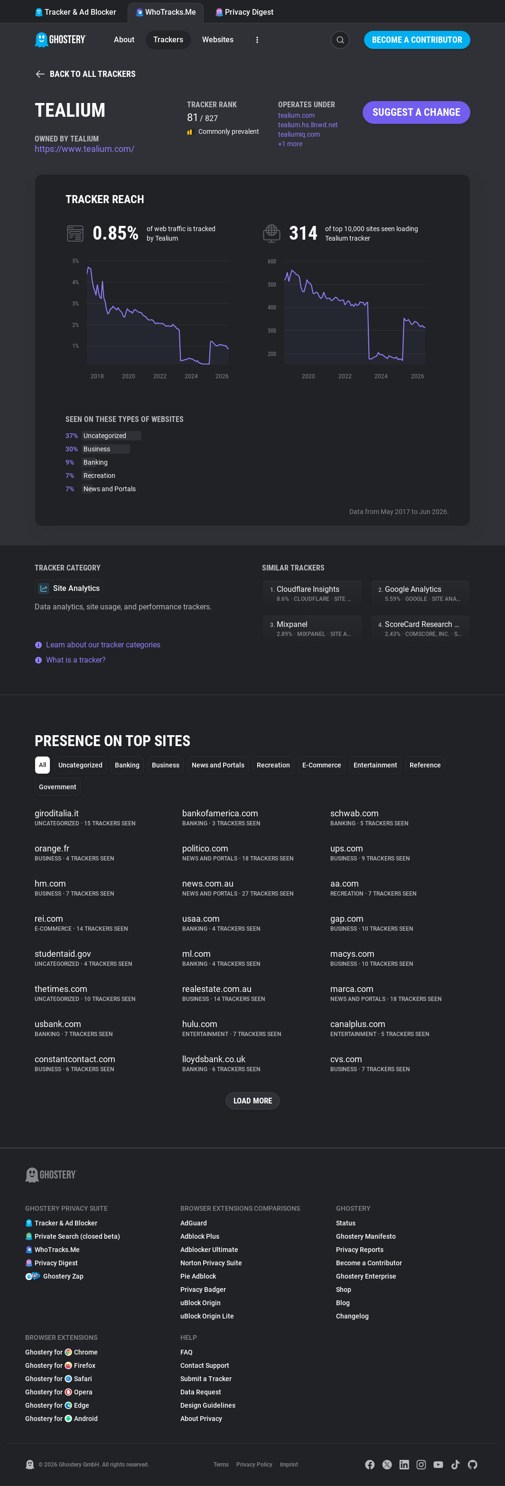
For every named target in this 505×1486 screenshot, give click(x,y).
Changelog (352, 1316)
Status (345, 1223)
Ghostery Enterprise (366, 1276)
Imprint (289, 1465)
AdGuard (193, 1223)
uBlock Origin (200, 1303)
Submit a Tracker (206, 1379)
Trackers (168, 39)
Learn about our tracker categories (97, 644)
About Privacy (201, 1419)
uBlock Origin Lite (207, 1316)
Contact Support (204, 1366)
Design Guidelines (207, 1406)
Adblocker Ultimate (209, 1250)
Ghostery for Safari (58, 1379)
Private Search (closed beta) (72, 1237)
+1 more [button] (290, 144)
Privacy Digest (244, 12)
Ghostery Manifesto (366, 1237)
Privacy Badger (203, 1290)
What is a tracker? (70, 659)
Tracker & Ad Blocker (75, 12)
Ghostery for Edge (57, 1406)
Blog (343, 1303)
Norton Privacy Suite (211, 1263)
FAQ (186, 1352)
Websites (218, 39)
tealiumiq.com (299, 134)
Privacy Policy (254, 1465)
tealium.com (296, 115)
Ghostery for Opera (59, 1392)
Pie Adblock (198, 1276)
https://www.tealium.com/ (84, 149)
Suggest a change (416, 112)
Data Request (200, 1392)
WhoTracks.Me (165, 12)
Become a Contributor (417, 40)
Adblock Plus (199, 1237)
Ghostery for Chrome (61, 1352)
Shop (343, 1290)
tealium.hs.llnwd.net (308, 125)
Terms (221, 1465)
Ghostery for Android (61, 1419)
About (124, 39)
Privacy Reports (359, 1250)
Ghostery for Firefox (60, 1366)
